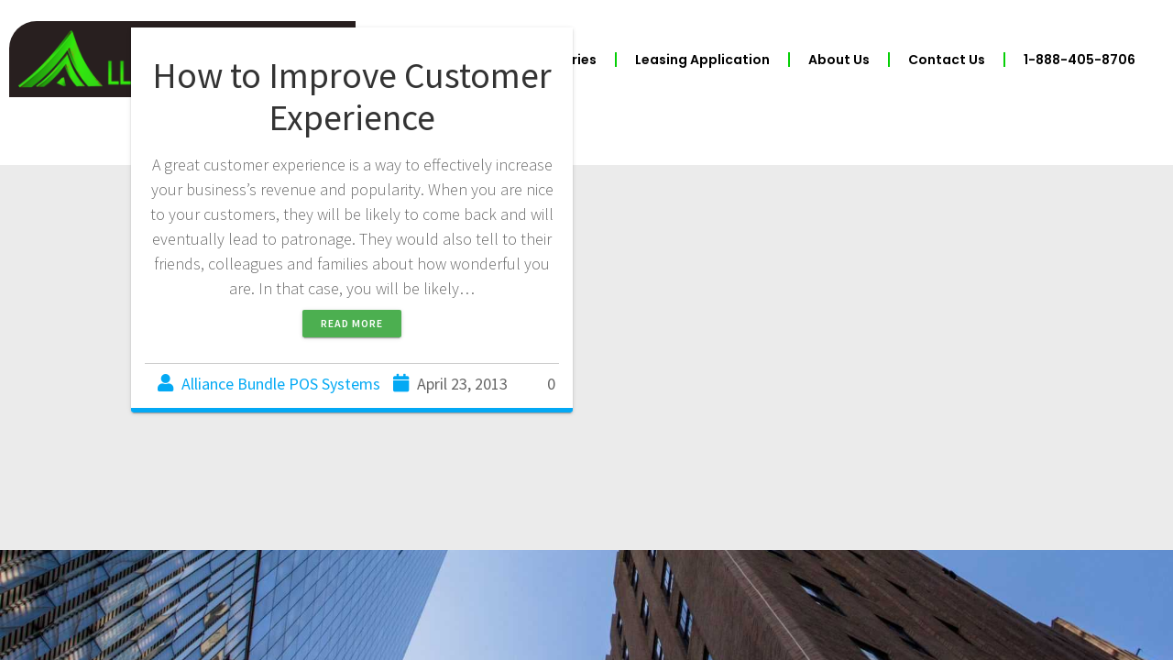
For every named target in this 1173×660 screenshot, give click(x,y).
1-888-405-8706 (1079, 59)
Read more (352, 323)
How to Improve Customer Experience (352, 96)
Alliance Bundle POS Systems (280, 383)
